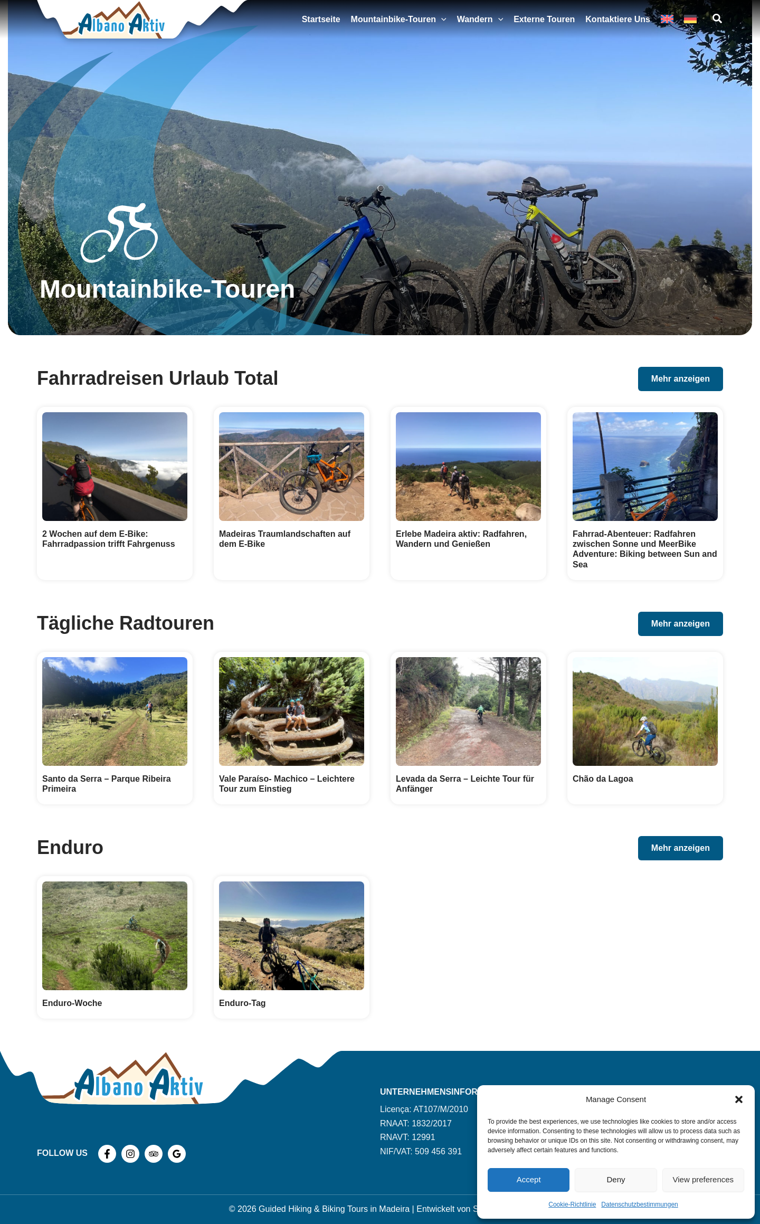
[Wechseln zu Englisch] (667, 19)
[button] (739, 1099)
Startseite (321, 19)
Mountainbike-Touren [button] (398, 19)
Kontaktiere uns (617, 19)
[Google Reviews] (177, 1154)
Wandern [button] (480, 19)
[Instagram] (130, 1154)
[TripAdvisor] (154, 1154)
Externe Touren (544, 19)
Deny (615, 1179)
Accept (529, 1179)
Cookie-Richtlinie (572, 1204)
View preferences (703, 1179)
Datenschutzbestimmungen (639, 1204)
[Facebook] (107, 1154)
